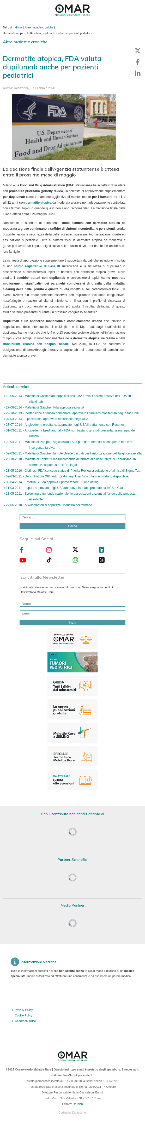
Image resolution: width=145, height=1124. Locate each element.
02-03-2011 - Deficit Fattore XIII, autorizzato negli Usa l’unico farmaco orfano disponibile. (67, 476)
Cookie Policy (23, 1015)
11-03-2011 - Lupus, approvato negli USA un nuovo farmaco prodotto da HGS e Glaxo (65, 488)
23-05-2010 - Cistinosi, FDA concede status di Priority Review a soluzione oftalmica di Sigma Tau (72, 470)
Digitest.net (79, 1112)
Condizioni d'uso (25, 1020)
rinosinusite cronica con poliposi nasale (36, 344)
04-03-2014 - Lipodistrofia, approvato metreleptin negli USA (46, 419)
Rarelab (78, 1103)
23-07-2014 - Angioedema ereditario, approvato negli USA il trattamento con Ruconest (65, 425)
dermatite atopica (38, 202)
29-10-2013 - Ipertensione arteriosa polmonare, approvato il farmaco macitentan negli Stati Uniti (71, 413)
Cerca (72, 526)
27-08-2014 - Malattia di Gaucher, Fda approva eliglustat (44, 407)
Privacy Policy (24, 1009)
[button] (138, 51)
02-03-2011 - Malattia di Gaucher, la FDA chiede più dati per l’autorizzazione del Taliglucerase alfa (73, 453)
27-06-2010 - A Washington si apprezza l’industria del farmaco (48, 505)
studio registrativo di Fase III (37, 266)
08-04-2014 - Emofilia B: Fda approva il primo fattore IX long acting (52, 482)
